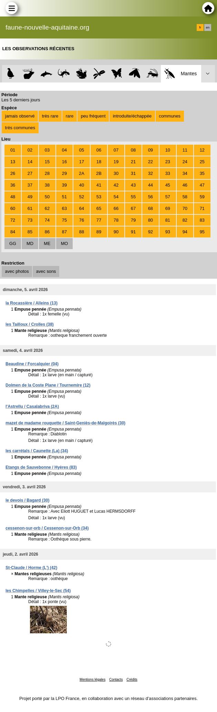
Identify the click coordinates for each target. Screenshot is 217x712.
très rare (50, 116)
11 (185, 150)
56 (150, 196)
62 (47, 208)
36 (12, 185)
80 (150, 220)
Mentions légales (92, 679)
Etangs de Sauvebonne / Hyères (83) (41, 467)
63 (64, 208)
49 (30, 196)
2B (99, 173)
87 (64, 231)
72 (12, 220)
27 (30, 173)
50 (47, 196)
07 (116, 150)
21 (133, 161)
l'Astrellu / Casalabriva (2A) (32, 406)
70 (185, 208)
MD (30, 243)
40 (81, 185)
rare (70, 116)
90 (116, 231)
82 (185, 220)
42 (116, 185)
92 (150, 231)
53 (98, 196)
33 (167, 173)
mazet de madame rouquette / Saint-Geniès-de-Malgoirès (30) (65, 423)
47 (202, 185)
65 (98, 208)
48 (12, 196)
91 (133, 231)
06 (98, 150)
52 (81, 196)
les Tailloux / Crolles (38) (30, 324)
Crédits (131, 679)
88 (81, 231)
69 (167, 208)
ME (47, 243)
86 (47, 231)
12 (202, 150)
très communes (20, 127)
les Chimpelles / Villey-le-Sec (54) (38, 590)
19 (116, 161)
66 (116, 208)
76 (81, 220)
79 (133, 220)
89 (98, 231)
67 (133, 208)
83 (202, 220)
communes (169, 116)
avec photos (17, 271)
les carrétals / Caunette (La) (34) (37, 450)
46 (185, 185)
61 (30, 208)
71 (202, 208)
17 (81, 161)
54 (116, 196)
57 (167, 196)
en (207, 27)
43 (133, 185)
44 (150, 185)
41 (98, 185)
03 (47, 150)
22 (150, 161)
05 (81, 150)
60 (12, 208)
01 (12, 150)
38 (47, 185)
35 (202, 173)
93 (167, 231)
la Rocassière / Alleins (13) (32, 303)
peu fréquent (93, 116)
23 (167, 161)
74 (47, 220)
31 (133, 173)
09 (150, 150)
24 (185, 161)
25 (202, 161)
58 (185, 196)
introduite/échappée (132, 116)
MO (64, 243)
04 (64, 150)
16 (64, 161)
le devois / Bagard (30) (27, 500)
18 (98, 161)
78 (116, 220)
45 (167, 185)
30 (116, 173)
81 (167, 220)
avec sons (46, 271)
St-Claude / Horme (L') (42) (31, 567)
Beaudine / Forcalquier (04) (32, 363)
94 (185, 231)
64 (81, 208)
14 (30, 161)
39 (64, 185)
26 (12, 173)
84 (12, 231)
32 (150, 173)
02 (30, 150)
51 (64, 196)
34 (185, 173)
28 (47, 173)
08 (133, 150)
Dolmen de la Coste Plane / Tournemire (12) (48, 385)
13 (12, 161)
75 (64, 220)
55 (133, 196)
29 (64, 173)
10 (167, 150)
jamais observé (20, 116)
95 (202, 231)
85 (30, 231)
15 (47, 161)
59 (202, 196)
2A (81, 173)
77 (98, 220)
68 (150, 208)
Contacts (116, 679)
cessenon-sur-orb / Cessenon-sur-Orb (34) (47, 528)
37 (30, 185)
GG (12, 243)
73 (30, 220)
